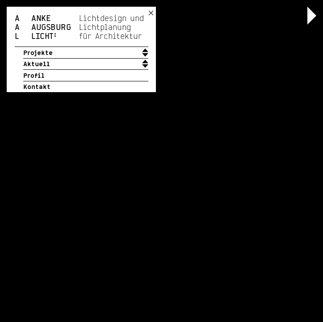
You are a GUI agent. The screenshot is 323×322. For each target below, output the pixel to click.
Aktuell (36, 64)
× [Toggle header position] (151, 13)
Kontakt (36, 87)
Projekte (38, 53)
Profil (34, 76)
